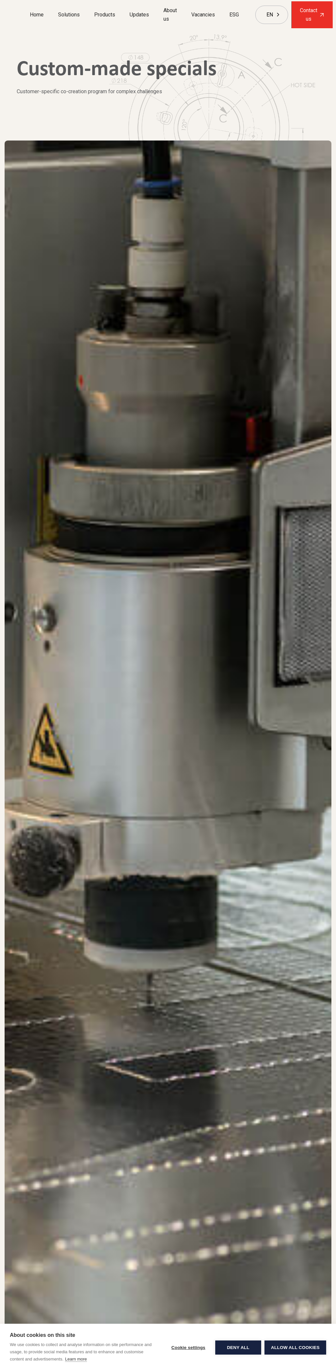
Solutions (69, 14)
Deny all (238, 1347)
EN (269, 14)
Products (104, 14)
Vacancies (203, 14)
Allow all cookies (295, 1347)
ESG (234, 14)
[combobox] (269, 15)
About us (170, 14)
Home (37, 14)
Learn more (76, 1359)
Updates (139, 14)
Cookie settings (188, 1347)
